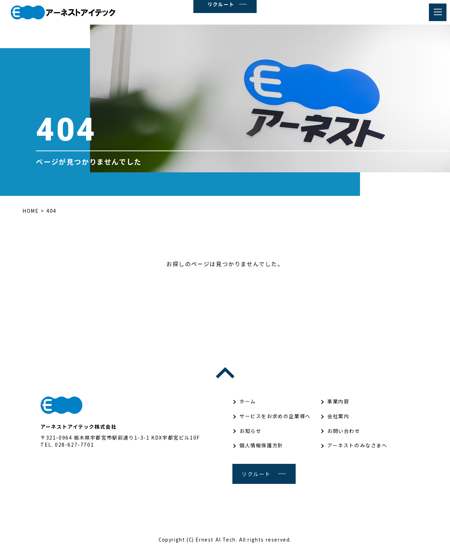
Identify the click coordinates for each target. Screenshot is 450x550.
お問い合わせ (343, 430)
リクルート (256, 474)
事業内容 (338, 401)
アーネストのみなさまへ (357, 445)
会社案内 (338, 416)
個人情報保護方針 (261, 445)
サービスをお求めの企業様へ (275, 416)
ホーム (247, 401)
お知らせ (250, 430)
